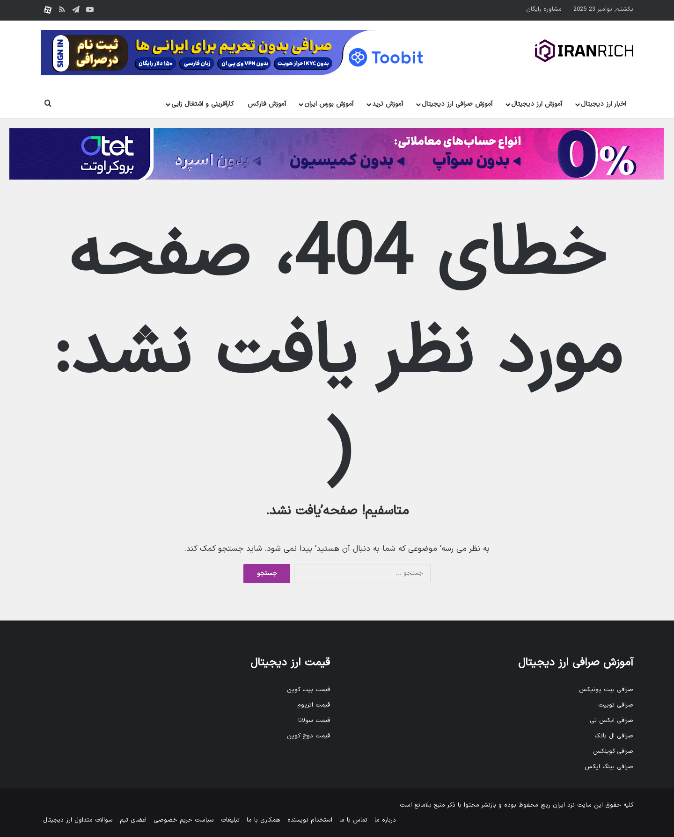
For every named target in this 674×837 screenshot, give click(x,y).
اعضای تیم (133, 820)
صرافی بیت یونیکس (606, 689)
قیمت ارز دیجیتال (290, 663)
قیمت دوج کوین (308, 736)
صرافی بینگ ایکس (609, 767)
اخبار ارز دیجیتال (603, 104)
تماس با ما (353, 820)
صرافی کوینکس (613, 751)
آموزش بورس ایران (328, 104)
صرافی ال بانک (613, 736)
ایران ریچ (553, 805)
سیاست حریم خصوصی (184, 820)
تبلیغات (230, 820)
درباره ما (385, 820)
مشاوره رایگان (544, 9)
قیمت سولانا (314, 720)
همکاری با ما (263, 820)
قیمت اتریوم (313, 705)
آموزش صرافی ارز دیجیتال (457, 104)
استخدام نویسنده (309, 820)
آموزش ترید (387, 104)
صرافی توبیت (615, 705)
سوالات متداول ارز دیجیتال (78, 820)
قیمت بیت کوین (308, 689)
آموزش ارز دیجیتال (536, 104)
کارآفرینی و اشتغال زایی (202, 104)
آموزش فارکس (267, 104)
